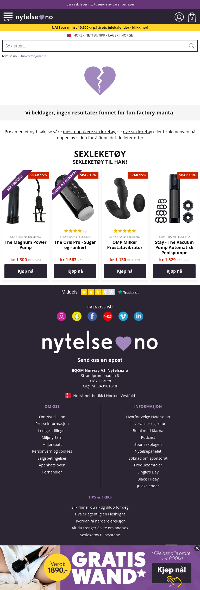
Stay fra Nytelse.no (25, 237)
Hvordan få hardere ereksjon (100, 521)
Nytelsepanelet (148, 451)
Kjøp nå (25, 271)
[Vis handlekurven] (191, 16)
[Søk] (191, 45)
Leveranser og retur (148, 423)
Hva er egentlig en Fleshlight (100, 514)
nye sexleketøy (137, 132)
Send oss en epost (99, 359)
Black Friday (148, 479)
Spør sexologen (148, 444)
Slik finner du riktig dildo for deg (99, 507)
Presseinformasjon (52, 423)
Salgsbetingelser (52, 458)
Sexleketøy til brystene (100, 534)
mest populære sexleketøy (89, 132)
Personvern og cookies (52, 451)
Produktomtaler (148, 465)
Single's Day (148, 472)
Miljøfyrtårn (52, 437)
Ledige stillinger (52, 430)
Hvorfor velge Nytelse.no (148, 416)
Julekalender (148, 485)
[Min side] (179, 17)
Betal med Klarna (148, 430)
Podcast (148, 437)
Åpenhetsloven (52, 465)
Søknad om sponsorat (148, 458)
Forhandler (52, 472)
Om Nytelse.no (52, 416)
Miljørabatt (52, 444)
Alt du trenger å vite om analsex (100, 527)
